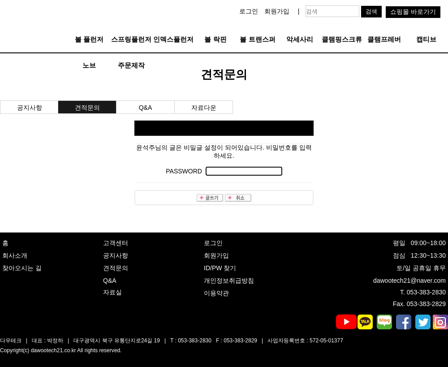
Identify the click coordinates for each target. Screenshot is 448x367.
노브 (89, 65)
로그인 (248, 11)
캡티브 (426, 39)
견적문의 (87, 107)
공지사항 (29, 107)
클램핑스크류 (342, 39)
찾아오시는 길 (22, 268)
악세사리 (299, 39)
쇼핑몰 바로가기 (413, 11)
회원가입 (276, 11)
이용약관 (216, 293)
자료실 (112, 292)
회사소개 (14, 255)
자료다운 (203, 107)
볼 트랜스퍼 (257, 39)
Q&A (145, 107)
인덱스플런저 (173, 39)
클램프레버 (384, 39)
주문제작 (131, 65)
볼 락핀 (215, 39)
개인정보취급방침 (229, 280)
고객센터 (115, 242)
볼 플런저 (89, 39)
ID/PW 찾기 (220, 268)
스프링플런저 (131, 39)
